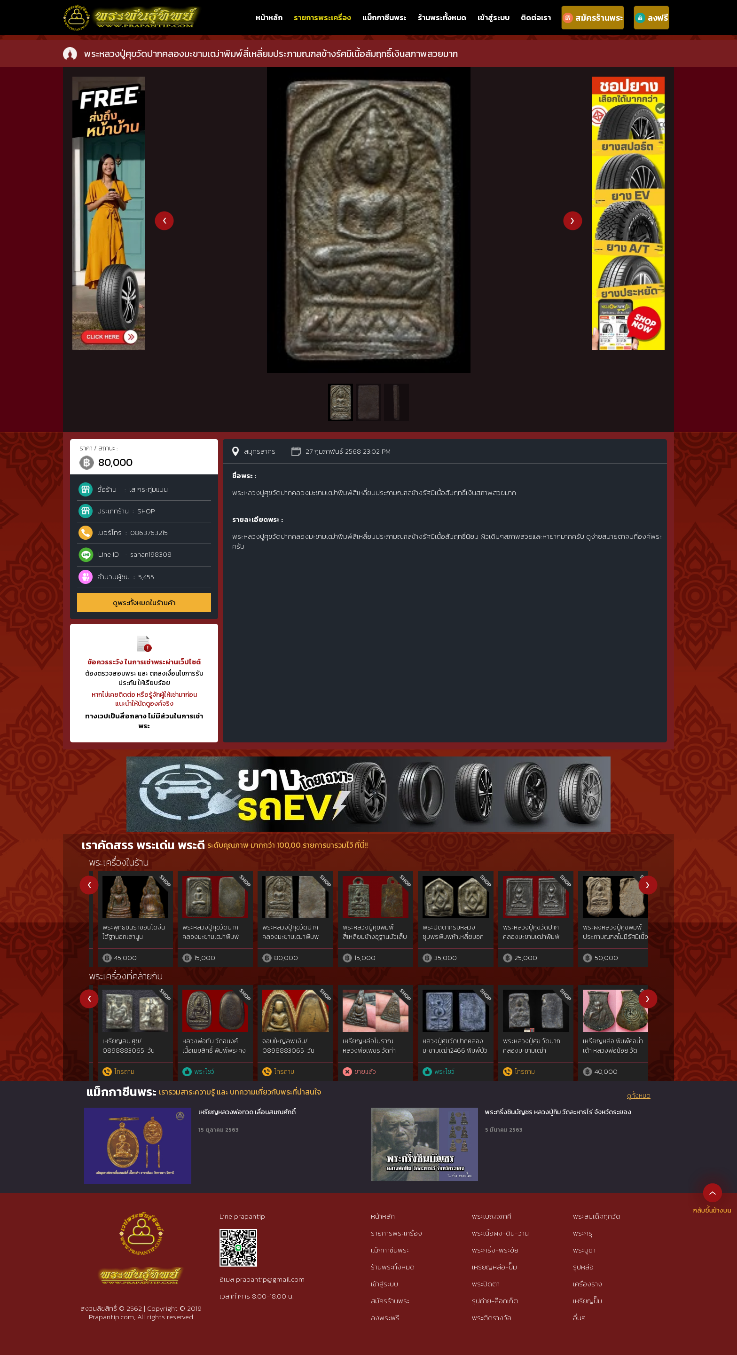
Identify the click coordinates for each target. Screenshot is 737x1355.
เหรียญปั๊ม (587, 1300)
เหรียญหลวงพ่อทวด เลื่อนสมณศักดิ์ (247, 1112)
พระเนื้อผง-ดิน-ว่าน (500, 1233)
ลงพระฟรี (385, 1317)
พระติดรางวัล (491, 1317)
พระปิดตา (486, 1283)
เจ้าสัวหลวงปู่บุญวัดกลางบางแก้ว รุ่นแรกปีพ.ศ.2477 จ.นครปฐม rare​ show (365, 1055)
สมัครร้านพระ (390, 1300)
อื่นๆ (579, 1317)
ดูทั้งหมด (639, 1096)
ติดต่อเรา (536, 17)
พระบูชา (584, 1250)
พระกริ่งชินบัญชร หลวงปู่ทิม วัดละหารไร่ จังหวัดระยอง (558, 1112)
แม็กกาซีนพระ (384, 17)
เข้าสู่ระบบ (494, 17)
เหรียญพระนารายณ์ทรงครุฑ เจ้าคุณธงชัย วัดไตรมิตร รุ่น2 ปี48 (206, 1050)
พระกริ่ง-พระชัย (495, 1250)
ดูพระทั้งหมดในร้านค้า (144, 602)
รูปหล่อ (583, 1266)
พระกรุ (582, 1233)
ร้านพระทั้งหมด (442, 17)
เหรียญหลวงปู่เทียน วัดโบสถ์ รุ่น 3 (280, 1046)
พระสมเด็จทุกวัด (596, 1216)
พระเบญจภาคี (491, 1216)
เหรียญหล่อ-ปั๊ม (494, 1266)
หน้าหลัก (269, 17)
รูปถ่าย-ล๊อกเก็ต (495, 1300)
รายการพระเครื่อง (322, 17)
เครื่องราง (587, 1283)
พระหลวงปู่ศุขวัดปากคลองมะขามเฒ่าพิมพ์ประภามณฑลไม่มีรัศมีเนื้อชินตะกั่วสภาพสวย (366, 941)
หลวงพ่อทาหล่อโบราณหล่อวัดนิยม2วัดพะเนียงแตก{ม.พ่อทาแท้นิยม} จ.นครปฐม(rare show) (445, 1055)
